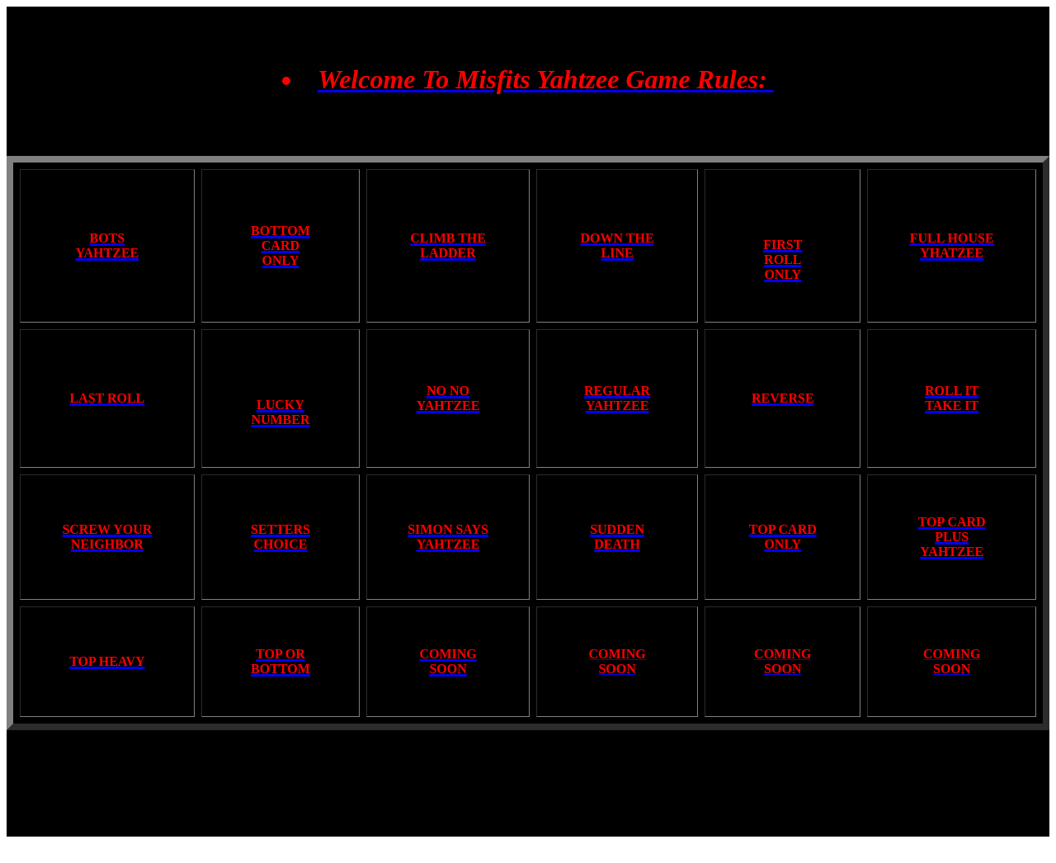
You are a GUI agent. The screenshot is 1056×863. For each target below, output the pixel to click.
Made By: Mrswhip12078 (528, 821)
